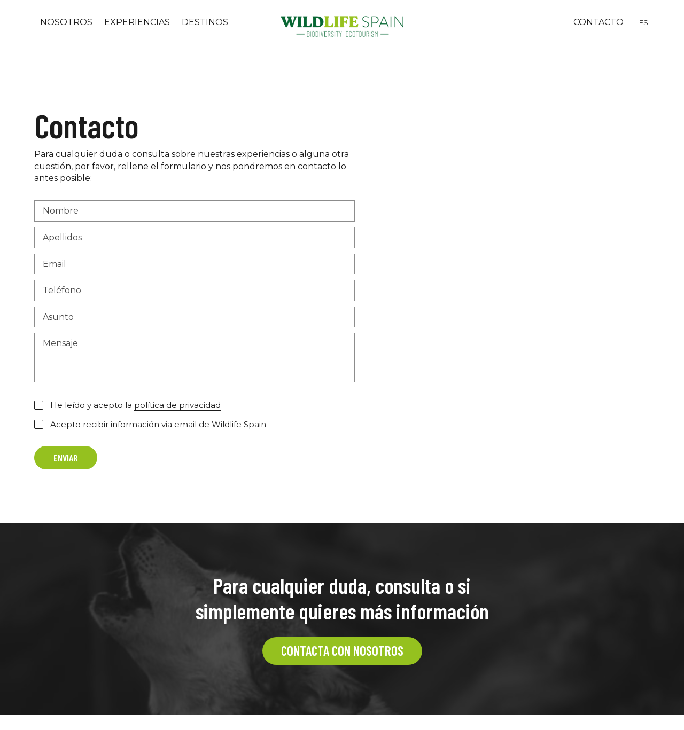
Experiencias (137, 22)
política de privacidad (177, 405)
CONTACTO (598, 22)
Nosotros (66, 22)
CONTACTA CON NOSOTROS (342, 650)
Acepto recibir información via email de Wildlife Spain (158, 424)
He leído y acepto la (135, 405)
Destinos (205, 22)
